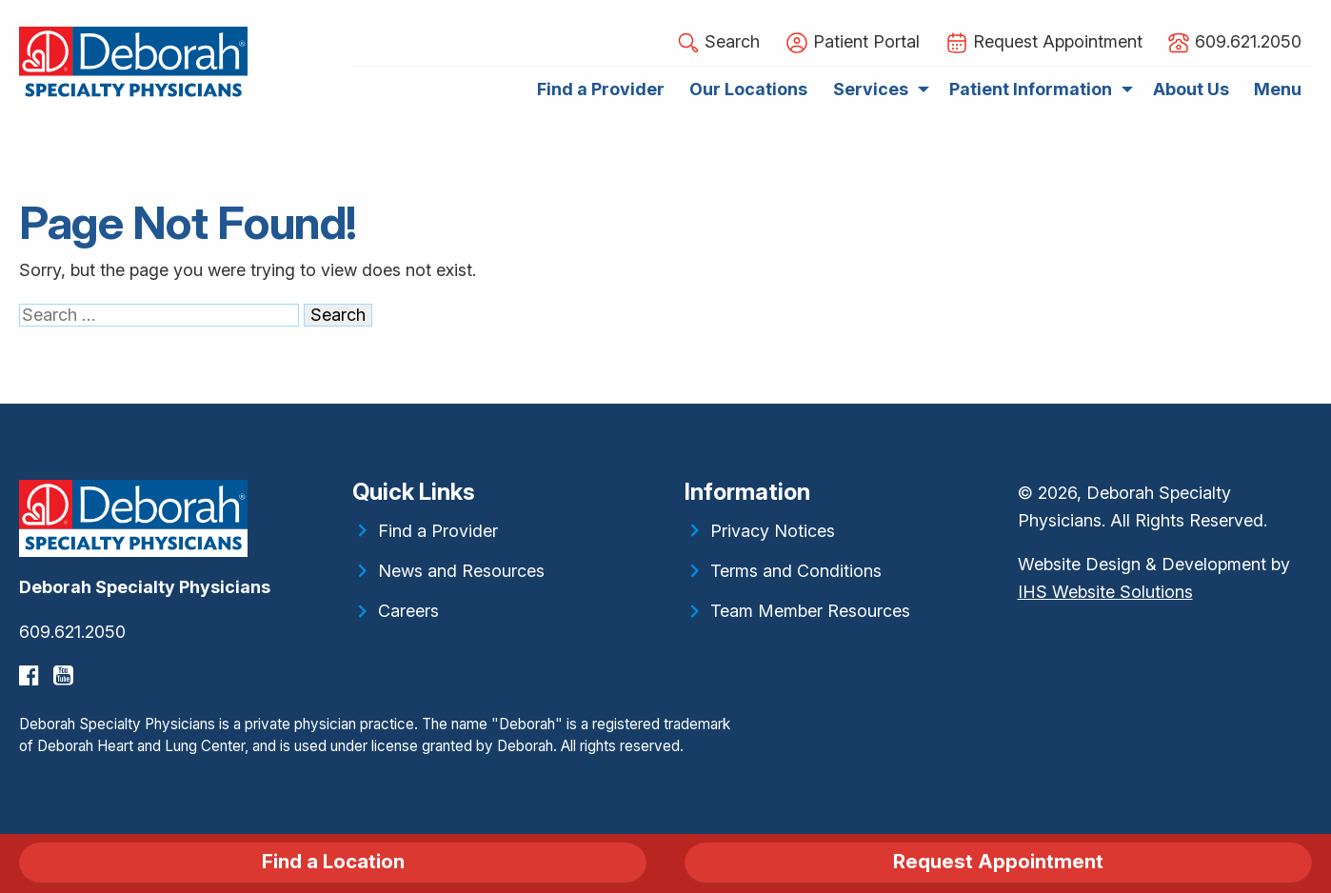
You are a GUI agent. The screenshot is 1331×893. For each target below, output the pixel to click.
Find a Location (333, 861)
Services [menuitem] (870, 89)
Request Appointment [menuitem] (1043, 42)
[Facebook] (31, 675)
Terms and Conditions (796, 571)
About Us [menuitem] (1191, 89)
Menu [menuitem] (1277, 89)
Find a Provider (438, 531)
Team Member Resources (810, 611)
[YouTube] (65, 675)
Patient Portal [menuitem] (852, 42)
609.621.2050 (72, 632)
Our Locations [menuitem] (748, 89)
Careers (408, 611)
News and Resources (461, 571)
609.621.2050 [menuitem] (1234, 42)
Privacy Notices (772, 531)
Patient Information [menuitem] (1030, 89)
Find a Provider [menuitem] (601, 89)
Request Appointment (998, 861)
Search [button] (718, 42)
